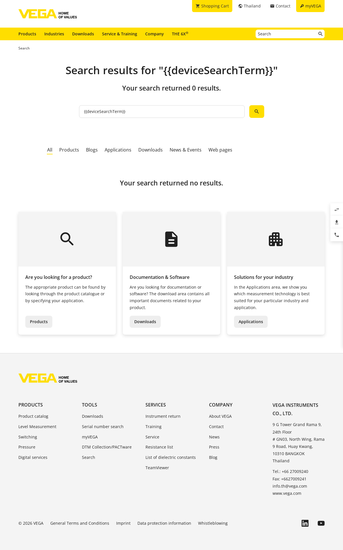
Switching (27, 437)
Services (155, 405)
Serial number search (103, 426)
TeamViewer (157, 467)
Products (27, 34)
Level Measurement (37, 426)
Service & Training (119, 34)
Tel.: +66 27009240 (290, 471)
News (214, 437)
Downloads (83, 34)
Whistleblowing (213, 523)
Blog (213, 457)
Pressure (26, 447)
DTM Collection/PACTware (107, 447)
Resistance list (159, 447)
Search (88, 457)
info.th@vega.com (290, 486)
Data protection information (164, 523)
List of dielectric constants (170, 457)
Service (152, 437)
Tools (89, 405)
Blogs (92, 150)
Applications (118, 150)
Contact (216, 426)
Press (214, 447)
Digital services (32, 457)
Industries (54, 34)
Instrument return (163, 416)
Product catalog (33, 416)
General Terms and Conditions (79, 523)
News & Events (186, 150)
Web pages (220, 150)
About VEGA (220, 416)
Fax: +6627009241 (289, 479)
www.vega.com (287, 493)
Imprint (123, 523)
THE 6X (180, 34)
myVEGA (90, 437)
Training (153, 426)
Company (154, 34)
